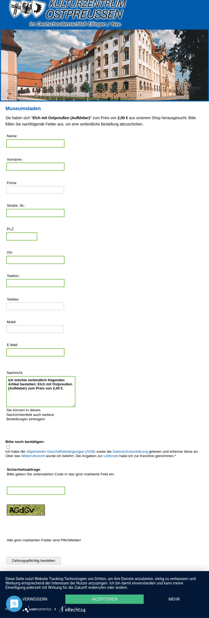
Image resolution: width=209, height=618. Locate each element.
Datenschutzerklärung (130, 451)
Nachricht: (15, 373)
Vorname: (14, 159)
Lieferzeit (111, 456)
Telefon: (13, 276)
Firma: (12, 183)
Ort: (10, 252)
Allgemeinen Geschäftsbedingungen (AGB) (61, 451)
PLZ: (10, 229)
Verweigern (34, 599)
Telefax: (13, 299)
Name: (12, 136)
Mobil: (12, 322)
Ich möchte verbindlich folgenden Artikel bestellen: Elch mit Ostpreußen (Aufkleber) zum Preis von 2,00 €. (40, 391)
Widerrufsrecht (33, 456)
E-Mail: (12, 345)
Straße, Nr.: (16, 205)
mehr (174, 599)
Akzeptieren (104, 599)
